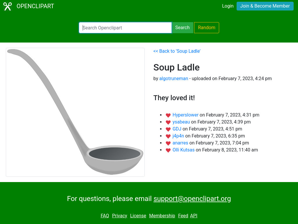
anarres (181, 143)
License (138, 215)
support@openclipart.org (192, 199)
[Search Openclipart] (125, 27)
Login (227, 6)
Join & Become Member (265, 6)
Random (206, 27)
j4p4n (179, 136)
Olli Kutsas (184, 150)
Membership (162, 215)
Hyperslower (186, 115)
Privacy (119, 215)
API (193, 215)
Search (182, 27)
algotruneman (173, 78)
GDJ (177, 129)
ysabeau (182, 122)
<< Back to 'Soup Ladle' (177, 51)
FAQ (105, 215)
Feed (183, 215)
